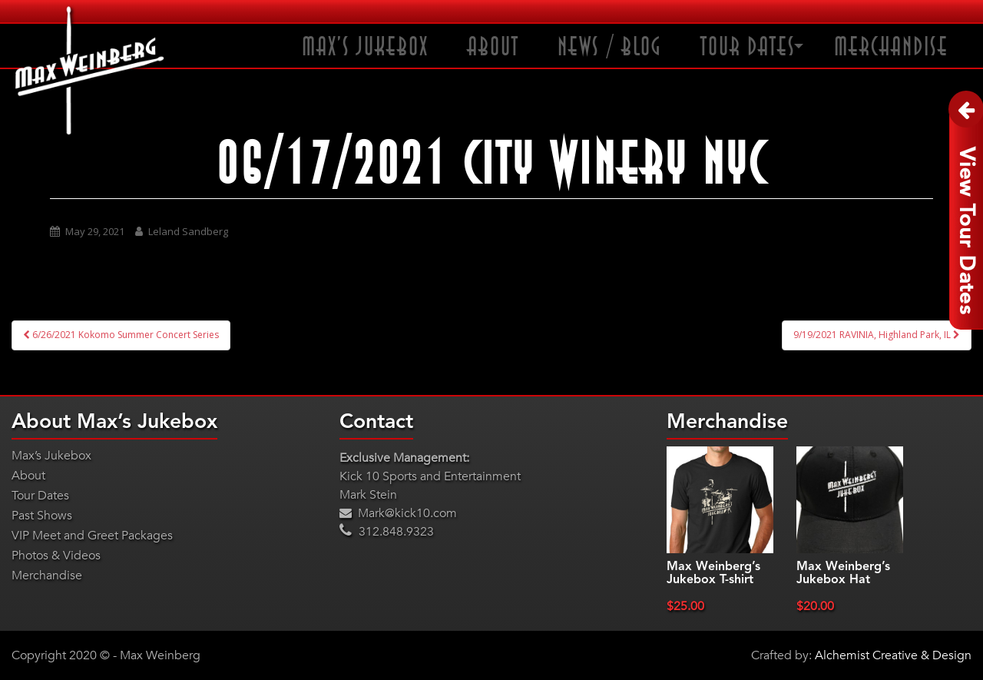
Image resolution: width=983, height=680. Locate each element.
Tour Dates (748, 47)
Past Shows (42, 515)
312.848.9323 (386, 531)
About (493, 47)
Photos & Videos (56, 555)
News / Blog (610, 47)
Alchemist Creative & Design (893, 655)
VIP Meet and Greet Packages (92, 535)
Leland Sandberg (188, 231)
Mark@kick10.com (398, 513)
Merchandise (891, 47)
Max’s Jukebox (365, 47)
